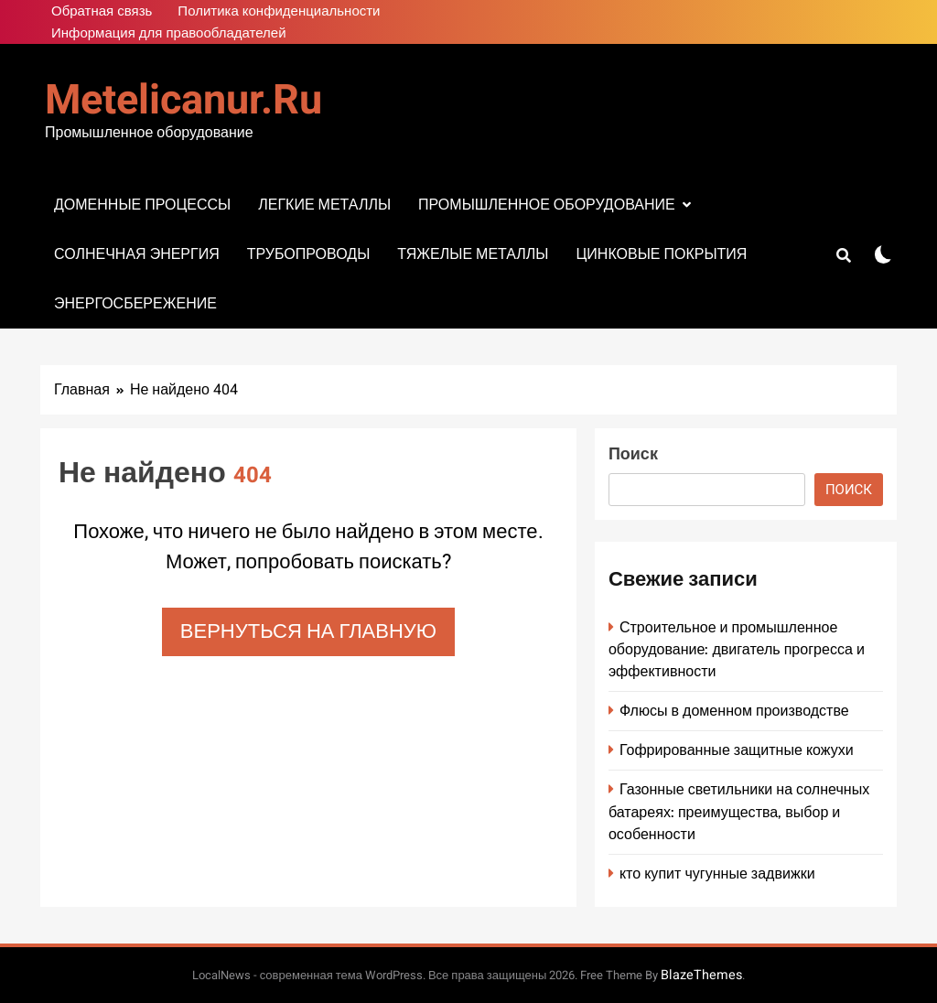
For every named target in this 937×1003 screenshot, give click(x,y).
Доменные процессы (142, 204)
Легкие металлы (324, 204)
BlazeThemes (701, 975)
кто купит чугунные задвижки (717, 873)
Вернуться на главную (308, 631)
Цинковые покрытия (661, 254)
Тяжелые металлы (472, 254)
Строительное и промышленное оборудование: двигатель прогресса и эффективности (737, 649)
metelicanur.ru (183, 100)
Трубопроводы (309, 254)
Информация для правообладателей (168, 33)
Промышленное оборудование (546, 204)
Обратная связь (101, 11)
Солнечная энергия (137, 254)
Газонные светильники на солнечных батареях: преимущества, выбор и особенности (739, 811)
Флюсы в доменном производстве (734, 710)
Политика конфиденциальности (279, 11)
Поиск (633, 454)
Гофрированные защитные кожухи (736, 750)
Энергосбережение (135, 303)
